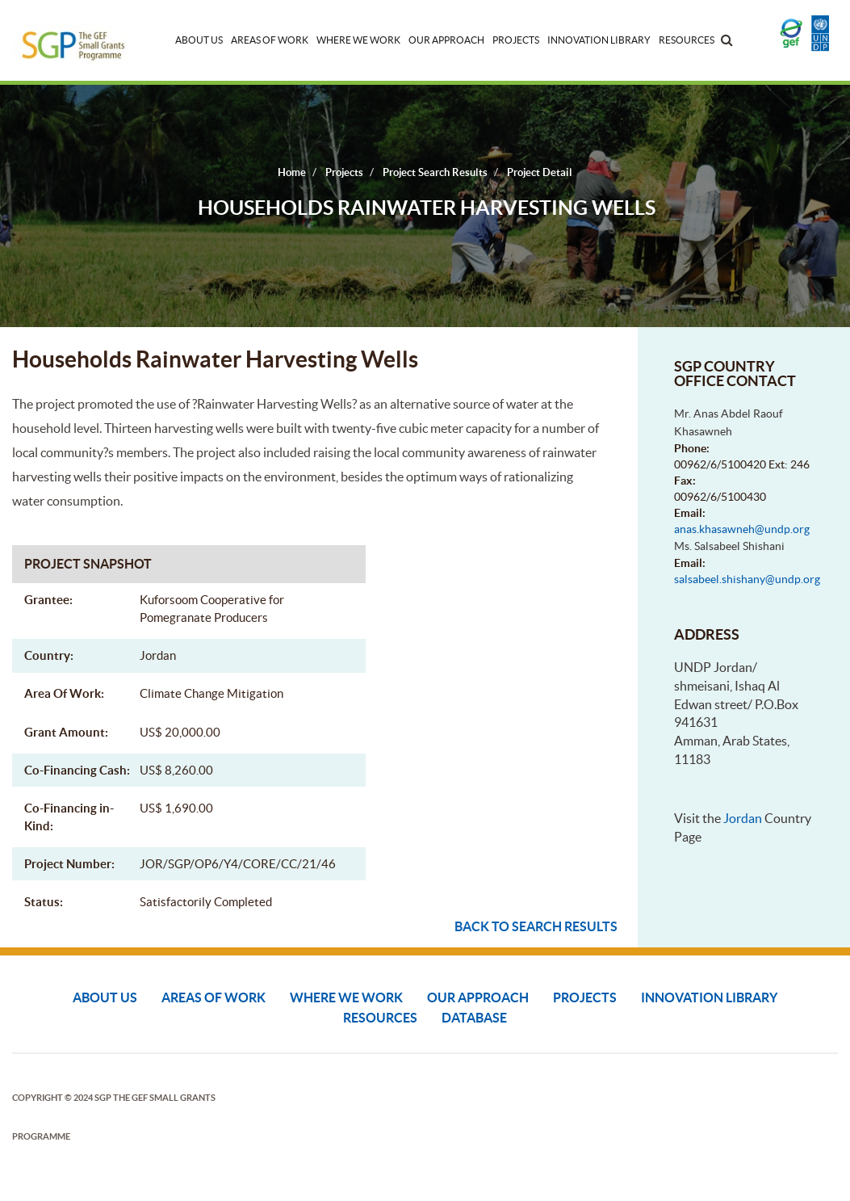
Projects (515, 40)
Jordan (742, 818)
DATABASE (474, 1017)
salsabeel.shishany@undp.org (747, 579)
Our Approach (446, 40)
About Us (199, 40)
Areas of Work (269, 40)
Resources (686, 40)
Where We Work (358, 40)
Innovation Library (599, 40)
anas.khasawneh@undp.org (742, 529)
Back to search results (536, 926)
